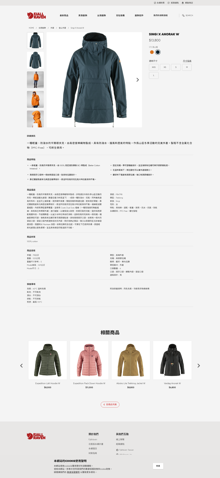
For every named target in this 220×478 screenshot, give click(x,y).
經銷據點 (120, 444)
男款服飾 (82, 15)
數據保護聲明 (73, 472)
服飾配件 (139, 15)
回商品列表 (111, 404)
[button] (138, 80)
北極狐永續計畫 (96, 444)
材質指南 (93, 453)
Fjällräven (93, 439)
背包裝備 (120, 15)
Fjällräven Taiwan (126, 450)
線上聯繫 (120, 439)
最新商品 (64, 15)
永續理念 (93, 448)
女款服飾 (101, 15)
